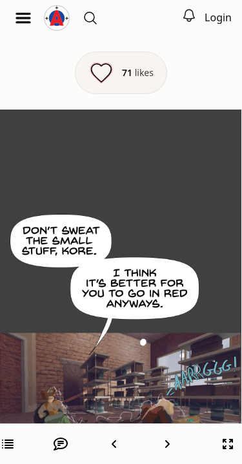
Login (218, 17)
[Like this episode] (121, 73)
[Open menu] (23, 18)
